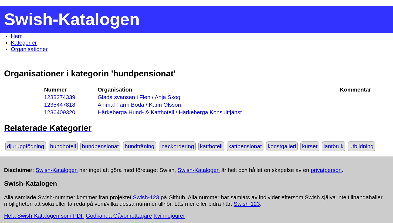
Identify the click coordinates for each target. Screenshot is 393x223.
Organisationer (29, 49)
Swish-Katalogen (57, 170)
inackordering (177, 146)
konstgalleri (282, 146)
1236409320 (59, 112)
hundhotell (63, 146)
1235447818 (59, 105)
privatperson (326, 170)
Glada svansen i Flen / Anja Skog (139, 97)
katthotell (211, 146)
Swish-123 (146, 197)
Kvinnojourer (169, 215)
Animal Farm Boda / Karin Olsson (139, 105)
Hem (17, 36)
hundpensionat (100, 146)
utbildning (362, 146)
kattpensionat (245, 146)
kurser (310, 146)
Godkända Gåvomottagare (119, 215)
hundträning (139, 146)
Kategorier (24, 42)
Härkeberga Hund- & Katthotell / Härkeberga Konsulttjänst (170, 112)
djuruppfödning (25, 146)
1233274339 (59, 97)
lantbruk (334, 146)
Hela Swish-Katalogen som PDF (44, 215)
